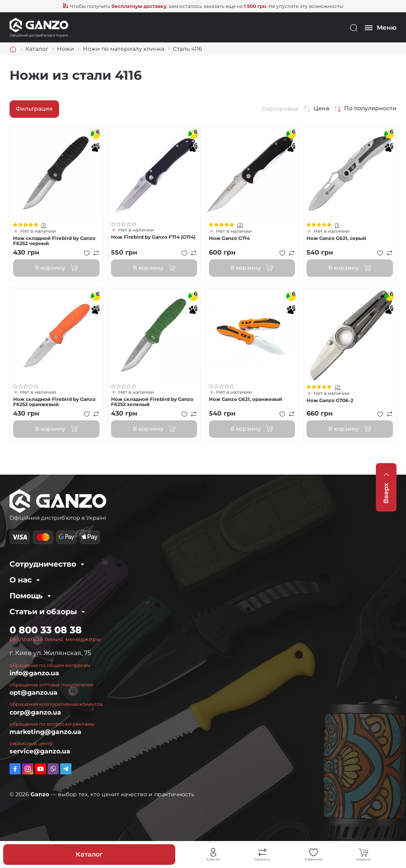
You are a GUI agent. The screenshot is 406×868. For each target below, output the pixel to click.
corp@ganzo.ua (35, 712)
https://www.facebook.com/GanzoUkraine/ (15, 768)
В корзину (50, 267)
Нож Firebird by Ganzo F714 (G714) (153, 237)
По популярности (370, 108)
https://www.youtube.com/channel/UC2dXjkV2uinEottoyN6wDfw (40, 768)
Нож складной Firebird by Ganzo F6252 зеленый (152, 402)
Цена (321, 108)
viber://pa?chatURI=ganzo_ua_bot (53, 768)
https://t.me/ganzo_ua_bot (65, 768)
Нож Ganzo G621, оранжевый (245, 399)
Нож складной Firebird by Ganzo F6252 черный (54, 241)
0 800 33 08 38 (46, 630)
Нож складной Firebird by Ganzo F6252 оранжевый (54, 402)
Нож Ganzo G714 (229, 238)
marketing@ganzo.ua (45, 732)
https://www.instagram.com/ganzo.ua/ (27, 768)
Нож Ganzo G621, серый (336, 238)
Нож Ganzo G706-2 (329, 400)
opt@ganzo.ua (33, 692)
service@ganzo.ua (40, 751)
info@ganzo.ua (34, 673)
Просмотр (56, 172)
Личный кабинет (213, 852)
